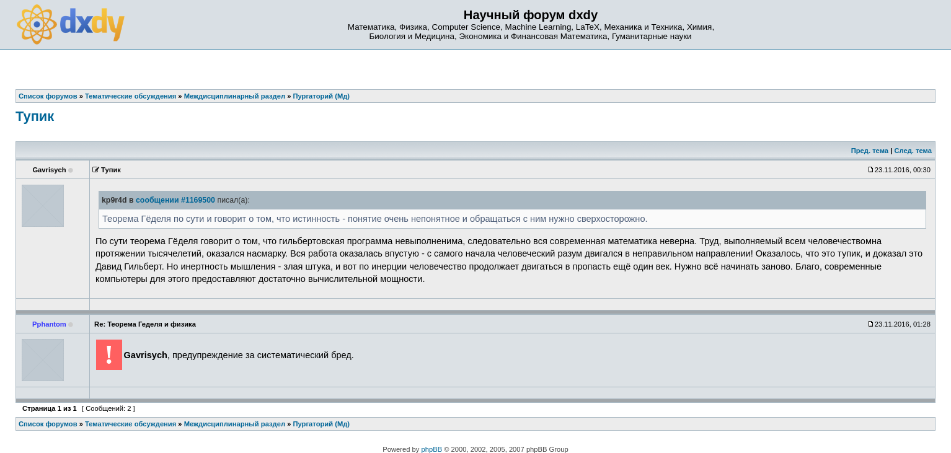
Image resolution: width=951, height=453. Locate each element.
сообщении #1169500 (175, 200)
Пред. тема (869, 150)
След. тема (912, 150)
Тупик (34, 116)
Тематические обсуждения (130, 424)
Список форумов (48, 424)
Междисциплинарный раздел (234, 424)
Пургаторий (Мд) (321, 424)
